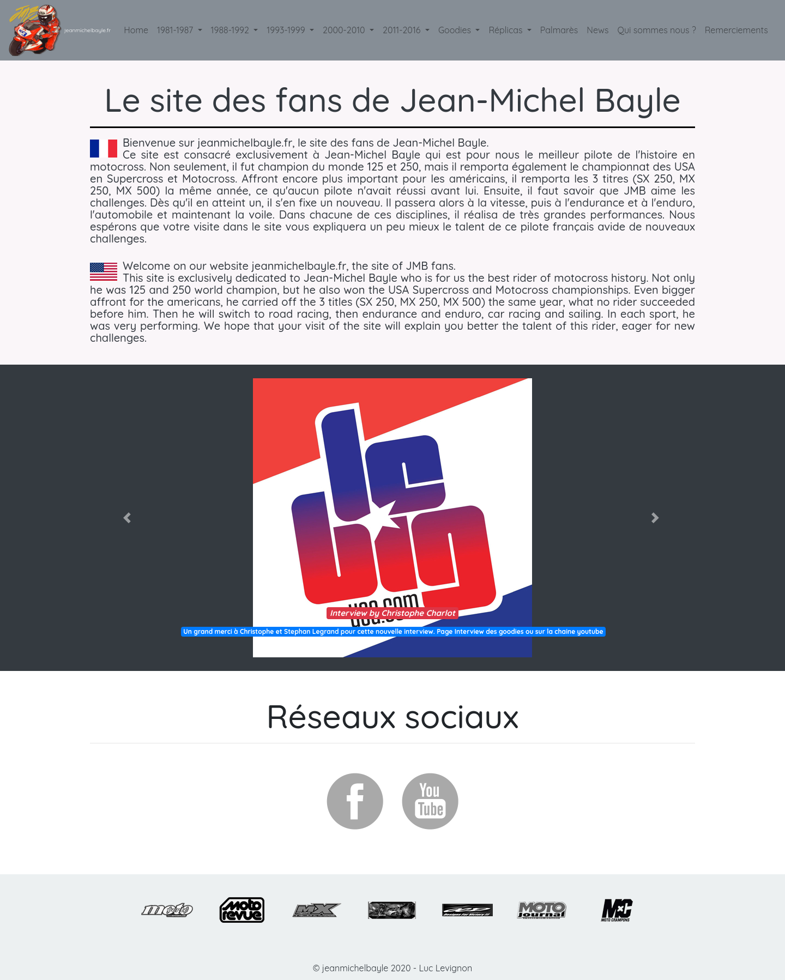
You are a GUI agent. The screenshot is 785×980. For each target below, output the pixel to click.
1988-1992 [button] (231, 30)
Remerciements (738, 29)
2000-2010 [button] (345, 30)
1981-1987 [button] (176, 30)
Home (138, 29)
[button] (128, 518)
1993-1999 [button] (287, 30)
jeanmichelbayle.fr (87, 30)
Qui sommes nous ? (659, 29)
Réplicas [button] (506, 30)
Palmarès (559, 30)
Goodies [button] (455, 30)
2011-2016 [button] (403, 30)
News (597, 30)
